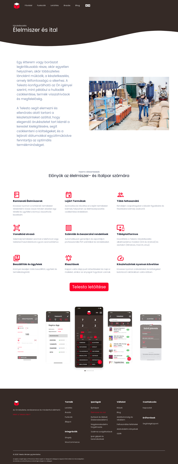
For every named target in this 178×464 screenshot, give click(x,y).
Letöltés (55, 5)
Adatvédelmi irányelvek (127, 429)
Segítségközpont (150, 423)
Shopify (68, 437)
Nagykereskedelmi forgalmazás (99, 425)
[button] (85, 370)
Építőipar (95, 408)
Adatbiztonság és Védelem (125, 418)
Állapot (68, 422)
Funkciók (41, 5)
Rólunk (119, 408)
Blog (77, 5)
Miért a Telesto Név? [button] (21, 414)
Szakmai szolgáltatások (101, 431)
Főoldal (28, 5)
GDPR (119, 433)
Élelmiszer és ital (98, 412)
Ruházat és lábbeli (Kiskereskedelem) (99, 418)
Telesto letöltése (89, 287)
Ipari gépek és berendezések (97, 437)
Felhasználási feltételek (127, 424)
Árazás (67, 5)
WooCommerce (72, 442)
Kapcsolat (147, 408)
